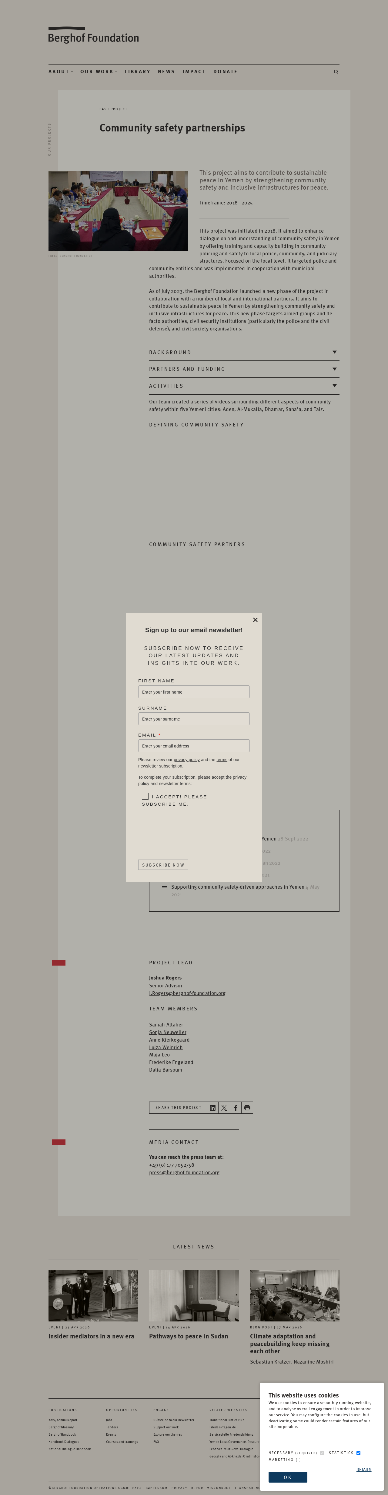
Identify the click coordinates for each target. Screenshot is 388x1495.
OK (288, 1476)
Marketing (281, 1459)
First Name (156, 680)
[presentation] (180, 827)
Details (364, 1469)
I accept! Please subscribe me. (174, 800)
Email (149, 735)
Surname (152, 707)
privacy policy (187, 759)
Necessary (293, 1452)
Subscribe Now (163, 864)
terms (221, 759)
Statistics (341, 1452)
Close (255, 620)
